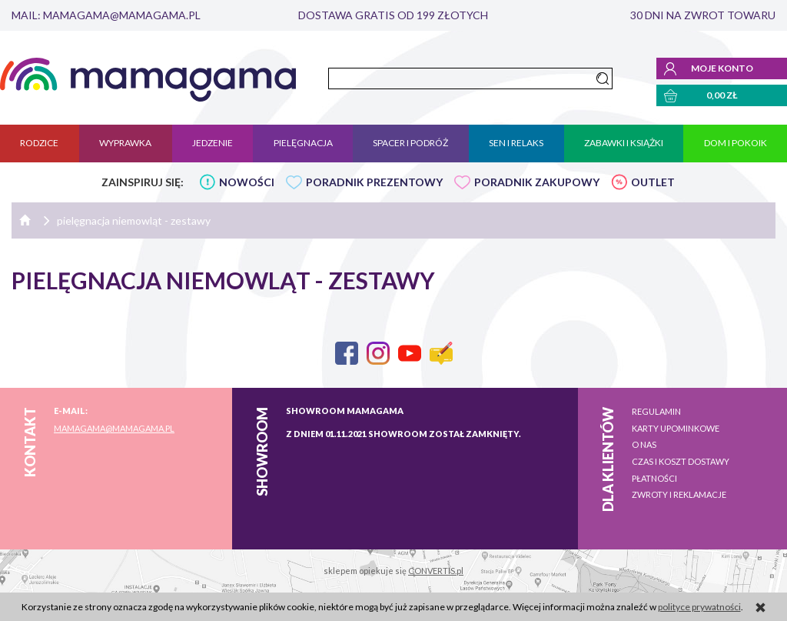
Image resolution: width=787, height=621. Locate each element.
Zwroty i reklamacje (679, 494)
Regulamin (656, 411)
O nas (644, 444)
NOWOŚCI (246, 182)
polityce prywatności (699, 607)
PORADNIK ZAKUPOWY (536, 182)
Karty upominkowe (675, 428)
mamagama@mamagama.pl (114, 428)
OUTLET (653, 182)
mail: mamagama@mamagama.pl (106, 15)
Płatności (654, 478)
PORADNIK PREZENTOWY (374, 182)
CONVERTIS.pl (435, 571)
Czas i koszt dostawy (680, 461)
